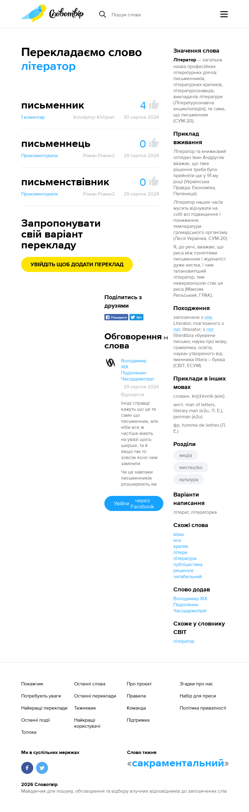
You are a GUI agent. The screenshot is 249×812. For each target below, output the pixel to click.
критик (180, 546)
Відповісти (132, 394)
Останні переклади (95, 695)
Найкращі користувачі (87, 723)
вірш (178, 534)
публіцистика (187, 564)
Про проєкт (139, 683)
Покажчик (32, 683)
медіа (185, 455)
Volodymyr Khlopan (93, 117)
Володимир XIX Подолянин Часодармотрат (190, 604)
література (184, 558)
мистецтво (190, 467)
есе (177, 540)
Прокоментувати (39, 155)
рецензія (183, 570)
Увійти (134, 503)
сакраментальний (178, 763)
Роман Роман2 (99, 155)
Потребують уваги (41, 695)
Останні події (35, 720)
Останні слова (89, 683)
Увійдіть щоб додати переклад (77, 264)
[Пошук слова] (158, 14)
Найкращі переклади (44, 707)
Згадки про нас (196, 683)
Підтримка (138, 720)
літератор (183, 641)
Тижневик (85, 707)
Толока (28, 732)
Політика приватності (203, 707)
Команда (136, 707)
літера (180, 552)
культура (188, 479)
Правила (136, 695)
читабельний (187, 576)
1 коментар (33, 117)
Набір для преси (198, 695)
